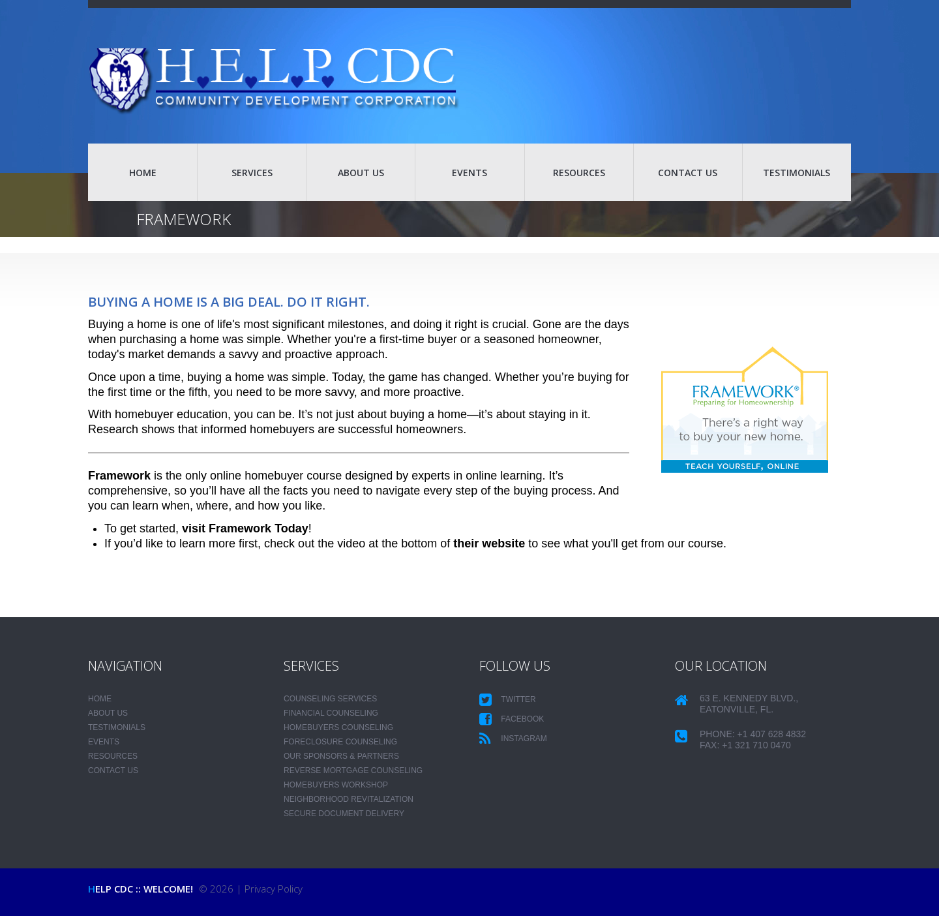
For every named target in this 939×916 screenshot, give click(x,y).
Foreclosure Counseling (340, 741)
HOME (142, 172)
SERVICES (252, 172)
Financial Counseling (331, 713)
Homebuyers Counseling (338, 727)
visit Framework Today (245, 528)
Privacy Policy (274, 888)
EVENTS (469, 172)
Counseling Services (330, 698)
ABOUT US (361, 172)
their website (489, 543)
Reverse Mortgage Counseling (353, 770)
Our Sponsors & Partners (341, 756)
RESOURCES (579, 172)
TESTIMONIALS (796, 172)
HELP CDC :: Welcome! (140, 888)
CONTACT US (687, 172)
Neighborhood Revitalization (348, 799)
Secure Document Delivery (344, 813)
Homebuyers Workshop (336, 784)
